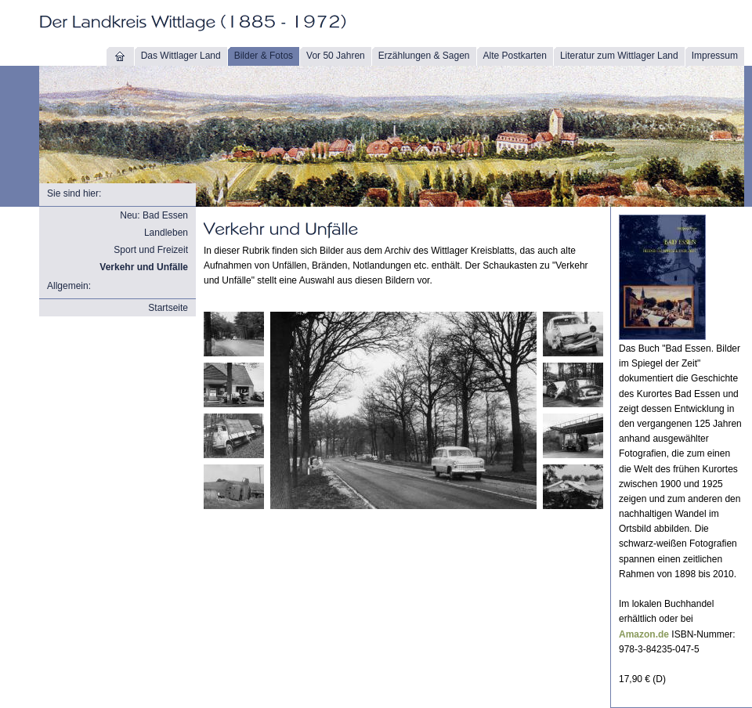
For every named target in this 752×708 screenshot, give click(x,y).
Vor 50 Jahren (335, 55)
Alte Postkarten (515, 55)
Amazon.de (644, 634)
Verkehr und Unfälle (143, 267)
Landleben (166, 232)
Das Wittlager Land (181, 55)
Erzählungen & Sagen (424, 55)
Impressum (715, 55)
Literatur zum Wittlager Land (619, 55)
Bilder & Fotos (263, 55)
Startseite (168, 307)
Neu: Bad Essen (154, 215)
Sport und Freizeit (151, 249)
